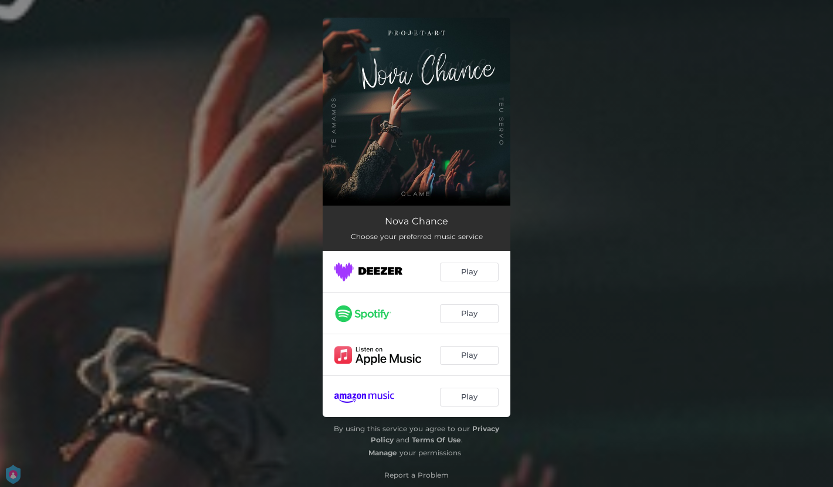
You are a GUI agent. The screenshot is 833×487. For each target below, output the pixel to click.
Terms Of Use (436, 439)
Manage (382, 452)
